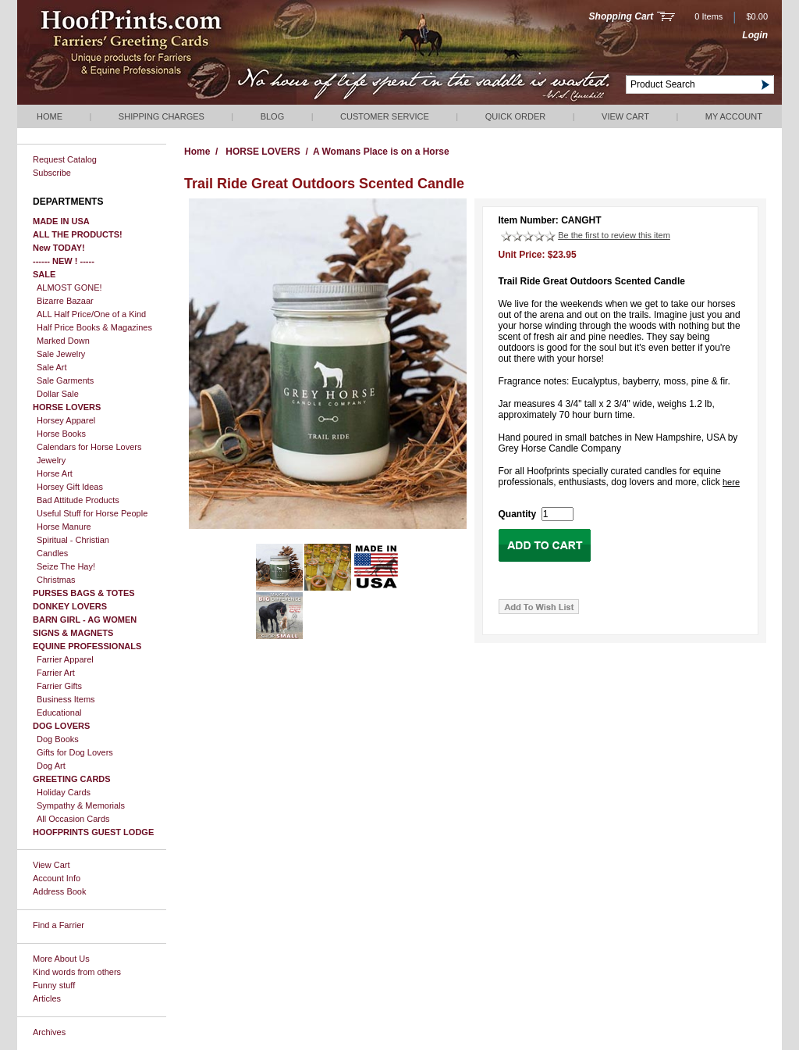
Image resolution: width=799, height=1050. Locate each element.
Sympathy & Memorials (81, 805)
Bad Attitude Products (78, 500)
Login (755, 35)
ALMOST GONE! (69, 287)
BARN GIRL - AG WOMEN (85, 619)
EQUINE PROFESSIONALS (87, 646)
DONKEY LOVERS (70, 606)
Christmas (56, 579)
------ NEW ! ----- (63, 261)
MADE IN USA (61, 221)
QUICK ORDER (515, 116)
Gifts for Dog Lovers (75, 752)
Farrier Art (56, 672)
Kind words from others (77, 972)
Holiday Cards (64, 792)
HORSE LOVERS (67, 407)
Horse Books (61, 433)
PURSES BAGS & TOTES (84, 593)
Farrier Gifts (59, 686)
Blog (273, 116)
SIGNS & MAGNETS (73, 633)
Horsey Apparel (66, 420)
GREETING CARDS (72, 779)
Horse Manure (64, 526)
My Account (733, 116)
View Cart (625, 116)
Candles (52, 553)
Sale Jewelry (61, 354)
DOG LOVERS (61, 725)
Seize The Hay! (66, 566)
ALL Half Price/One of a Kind (91, 314)
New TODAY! (59, 247)
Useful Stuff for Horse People (92, 513)
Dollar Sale (58, 393)
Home (49, 116)
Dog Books (58, 739)
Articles (47, 998)
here (731, 482)
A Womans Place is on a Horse (381, 151)
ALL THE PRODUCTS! (78, 234)
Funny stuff (54, 985)
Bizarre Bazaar (65, 300)
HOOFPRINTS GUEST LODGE (93, 832)
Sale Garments (65, 380)
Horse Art (55, 473)
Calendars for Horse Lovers (89, 447)
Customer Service (384, 116)
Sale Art (52, 367)
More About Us (61, 958)
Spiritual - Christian (73, 540)
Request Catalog (65, 159)
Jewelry (51, 460)
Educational (59, 712)
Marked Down (63, 340)
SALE (44, 274)
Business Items (66, 699)
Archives (49, 1032)
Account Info (56, 878)
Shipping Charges (161, 116)
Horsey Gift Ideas (70, 486)
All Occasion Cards (73, 818)
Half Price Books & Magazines (94, 327)
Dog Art (51, 765)
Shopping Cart (621, 16)
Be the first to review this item (614, 235)
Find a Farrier (58, 925)
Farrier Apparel (65, 659)
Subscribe (52, 172)
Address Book (59, 891)
